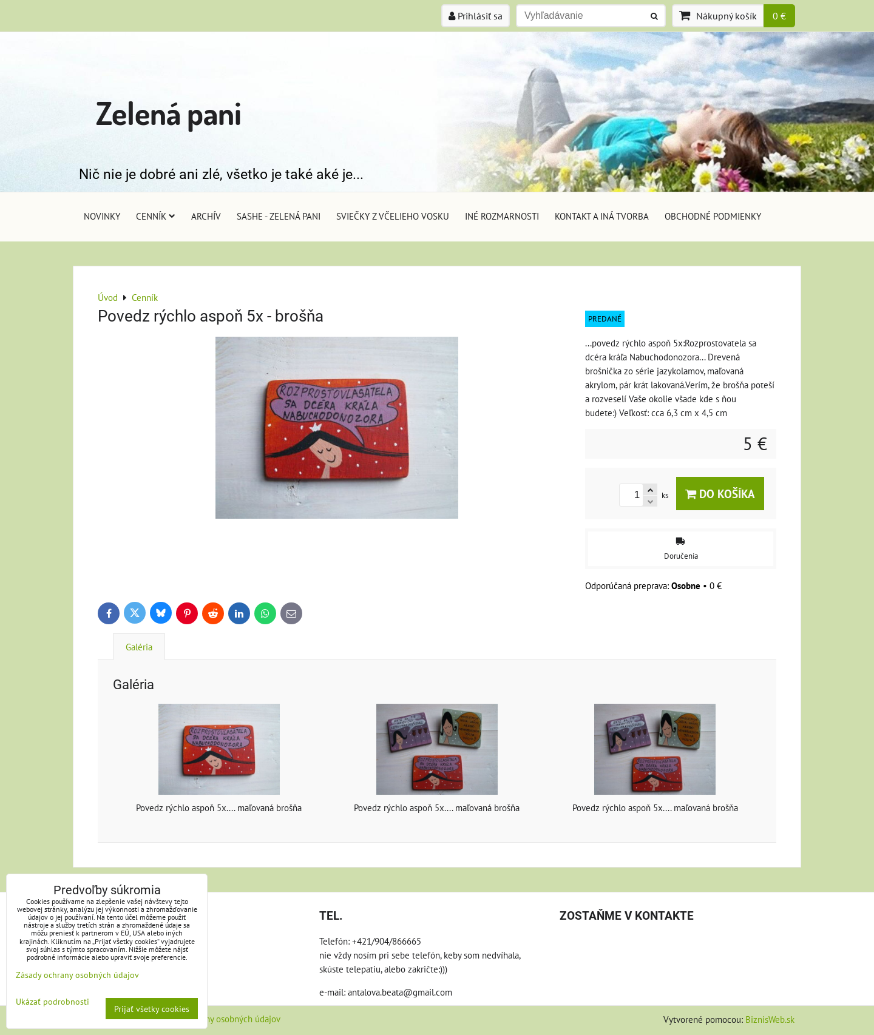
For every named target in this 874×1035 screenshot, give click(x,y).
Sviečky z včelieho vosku (392, 216)
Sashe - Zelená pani (278, 216)
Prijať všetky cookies (151, 1008)
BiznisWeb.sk (769, 1019)
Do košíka (720, 493)
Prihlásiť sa (476, 16)
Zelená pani (169, 112)
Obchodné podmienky (713, 216)
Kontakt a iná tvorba (602, 216)
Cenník (155, 216)
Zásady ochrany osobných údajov (218, 1019)
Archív (206, 216)
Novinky (102, 216)
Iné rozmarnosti (502, 216)
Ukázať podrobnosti (52, 1001)
